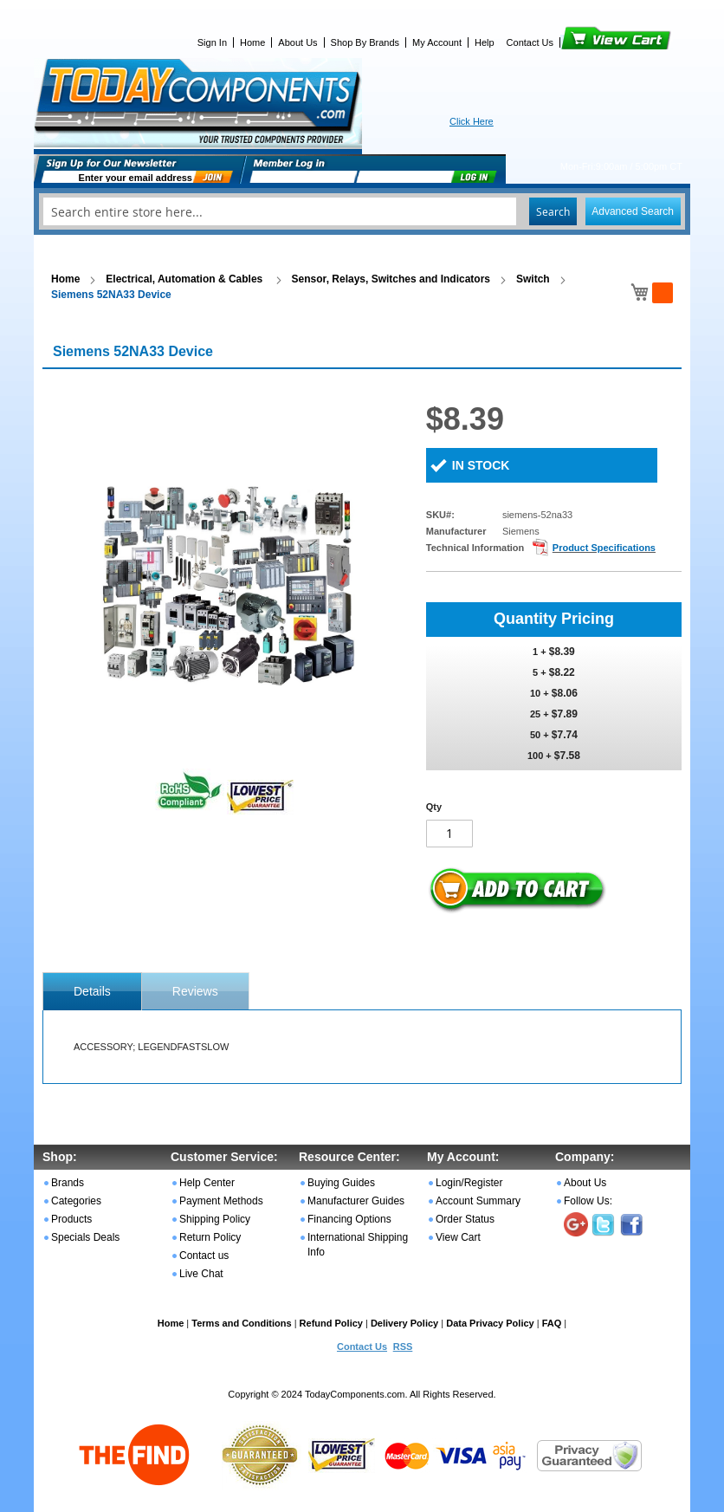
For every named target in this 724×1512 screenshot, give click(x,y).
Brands (67, 1183)
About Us (297, 42)
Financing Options (349, 1219)
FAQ (552, 1323)
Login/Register (469, 1183)
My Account (437, 42)
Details (92, 991)
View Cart (586, 42)
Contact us (204, 1255)
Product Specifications (604, 547)
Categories (76, 1201)
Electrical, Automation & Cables (185, 279)
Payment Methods (221, 1201)
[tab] (92, 991)
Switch (533, 279)
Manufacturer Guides (355, 1201)
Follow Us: (588, 1201)
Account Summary (478, 1201)
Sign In (212, 42)
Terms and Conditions (241, 1323)
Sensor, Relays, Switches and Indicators (391, 279)
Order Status (465, 1219)
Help (485, 42)
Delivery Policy (404, 1323)
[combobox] (362, 211)
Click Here (471, 121)
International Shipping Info (357, 1244)
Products (71, 1219)
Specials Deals (85, 1237)
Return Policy (210, 1237)
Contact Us (530, 42)
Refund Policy (331, 1323)
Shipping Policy (214, 1219)
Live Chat (201, 1274)
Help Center (207, 1183)
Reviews (195, 991)
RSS (403, 1346)
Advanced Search (632, 211)
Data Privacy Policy (490, 1323)
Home (252, 42)
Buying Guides (341, 1183)
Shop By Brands (365, 42)
